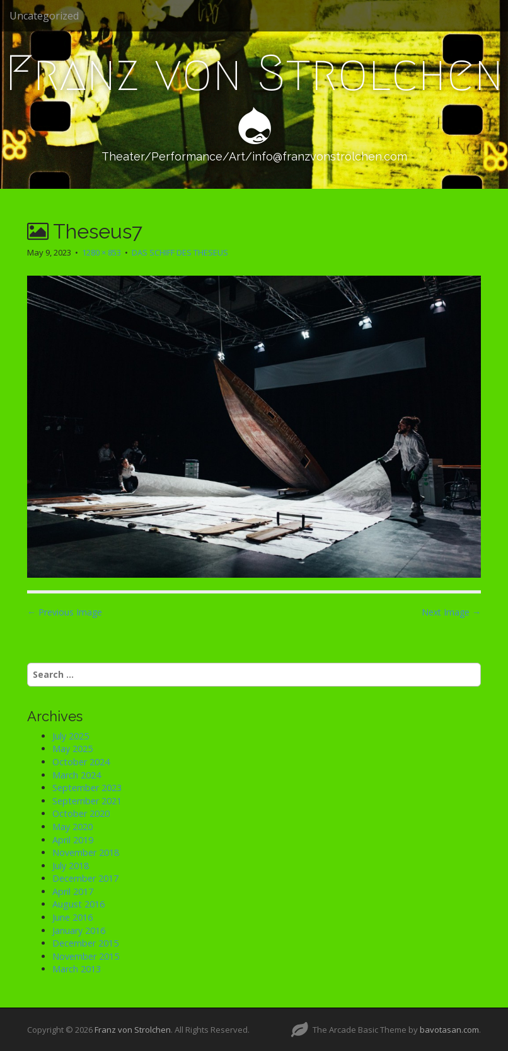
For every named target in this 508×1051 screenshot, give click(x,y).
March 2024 (76, 775)
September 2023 (87, 788)
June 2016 (72, 917)
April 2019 (72, 840)
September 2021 (87, 801)
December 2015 (85, 943)
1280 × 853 (101, 252)
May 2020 (72, 827)
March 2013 (76, 969)
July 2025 (70, 736)
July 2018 (70, 866)
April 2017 (72, 891)
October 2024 (81, 762)
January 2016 (78, 930)
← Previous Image (64, 612)
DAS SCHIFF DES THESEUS (180, 252)
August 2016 (78, 904)
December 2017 (85, 878)
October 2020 (81, 813)
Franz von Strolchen (254, 73)
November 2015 (85, 956)
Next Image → (451, 612)
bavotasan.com (449, 1029)
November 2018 (85, 852)
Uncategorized (44, 16)
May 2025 (72, 749)
